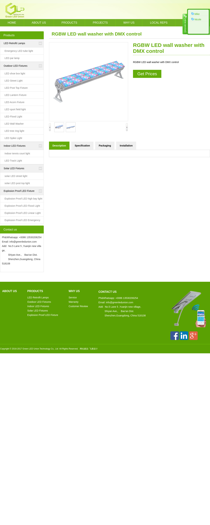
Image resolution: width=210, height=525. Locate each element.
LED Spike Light (13, 138)
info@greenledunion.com (23, 241)
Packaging (105, 145)
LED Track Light (13, 160)
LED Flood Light (13, 116)
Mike (195, 13)
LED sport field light (15, 109)
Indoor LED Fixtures (15, 145)
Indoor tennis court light (17, 153)
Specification (82, 145)
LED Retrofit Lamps (14, 43)
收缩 (185, 24)
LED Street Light (14, 80)
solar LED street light (16, 176)
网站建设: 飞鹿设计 (89, 349)
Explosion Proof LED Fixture (19, 191)
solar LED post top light (17, 183)
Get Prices (147, 73)
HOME (12, 22)
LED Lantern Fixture (15, 95)
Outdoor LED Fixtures (15, 65)
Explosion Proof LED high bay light (23, 198)
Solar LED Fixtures (14, 168)
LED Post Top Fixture (16, 87)
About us (39, 22)
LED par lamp (12, 58)
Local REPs (158, 22)
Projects (100, 22)
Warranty (73, 301)
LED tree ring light (14, 131)
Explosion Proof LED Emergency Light (20, 221)
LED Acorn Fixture (14, 102)
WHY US (129, 22)
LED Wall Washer (14, 123)
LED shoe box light (15, 73)
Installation (126, 145)
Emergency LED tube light (19, 51)
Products (69, 22)
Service (73, 297)
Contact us (107, 291)
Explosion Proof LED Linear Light (23, 213)
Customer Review (78, 306)
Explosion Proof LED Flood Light (22, 205)
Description (59, 145)
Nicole (196, 19)
